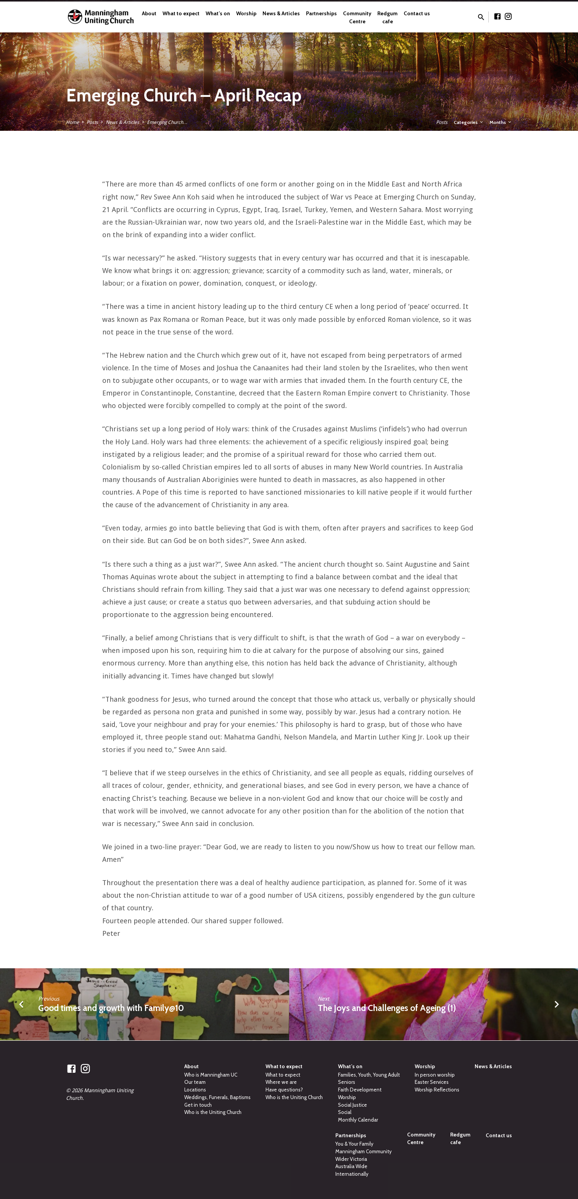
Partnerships (321, 13)
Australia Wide (351, 1166)
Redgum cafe (387, 17)
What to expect (181, 13)
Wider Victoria (351, 1159)
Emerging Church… (167, 122)
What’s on (218, 13)
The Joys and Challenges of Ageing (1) (387, 1008)
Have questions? (284, 1089)
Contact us (417, 13)
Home (72, 122)
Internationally (352, 1174)
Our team (195, 1082)
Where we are (281, 1082)
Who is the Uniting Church (213, 1112)
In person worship (435, 1075)
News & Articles (281, 13)
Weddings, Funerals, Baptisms (217, 1097)
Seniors (346, 1082)
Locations (195, 1089)
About (149, 13)
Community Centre (357, 17)
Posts (92, 122)
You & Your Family (354, 1144)
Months (500, 122)
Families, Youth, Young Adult (369, 1075)
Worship (246, 13)
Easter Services (432, 1082)
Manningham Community (363, 1151)
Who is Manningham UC (210, 1075)
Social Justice (352, 1105)
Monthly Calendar (358, 1120)
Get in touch (198, 1105)
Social (344, 1112)
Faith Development (360, 1089)
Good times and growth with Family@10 (111, 1008)
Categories (469, 122)
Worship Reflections (437, 1089)
